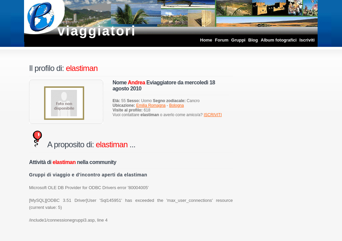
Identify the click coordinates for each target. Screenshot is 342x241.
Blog (253, 40)
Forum (221, 40)
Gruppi (238, 40)
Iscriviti (307, 40)
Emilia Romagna (151, 105)
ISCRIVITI (213, 114)
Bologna (176, 105)
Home (206, 40)
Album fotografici (279, 40)
